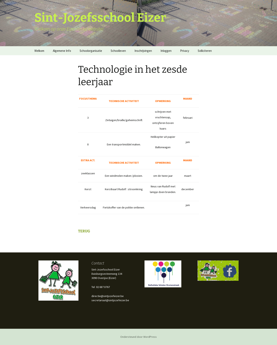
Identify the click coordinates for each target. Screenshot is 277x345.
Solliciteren (205, 51)
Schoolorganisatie (91, 51)
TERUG (84, 231)
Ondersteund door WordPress (138, 337)
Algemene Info (62, 51)
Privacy (184, 51)
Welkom (39, 51)
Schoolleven (118, 51)
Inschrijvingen (143, 51)
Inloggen (166, 51)
